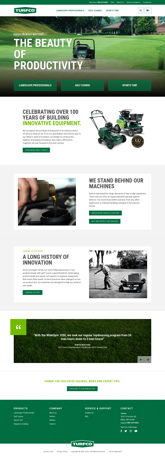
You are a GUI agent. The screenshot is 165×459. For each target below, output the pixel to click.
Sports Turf (112, 10)
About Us (120, 2)
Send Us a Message (129, 427)
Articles (52, 420)
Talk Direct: (98, 2)
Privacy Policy (62, 452)
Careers (52, 424)
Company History (32, 292)
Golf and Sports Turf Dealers (104, 221)
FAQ (112, 2)
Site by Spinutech (115, 452)
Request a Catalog (21, 424)
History (52, 416)
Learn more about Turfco (36, 150)
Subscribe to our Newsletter (82, 389)
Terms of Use (48, 452)
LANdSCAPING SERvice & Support (105, 213)
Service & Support (133, 2)
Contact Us (147, 2)
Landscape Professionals (70, 10)
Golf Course (95, 10)
